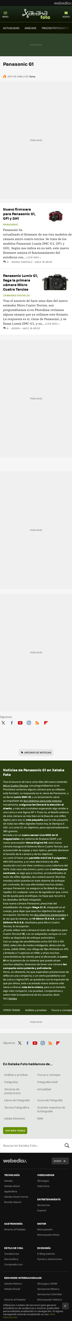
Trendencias (11, 1253)
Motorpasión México (49, 1299)
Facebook (12, 722)
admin (16, 328)
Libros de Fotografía (17, 1100)
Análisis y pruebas (36, 1010)
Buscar (67, 1145)
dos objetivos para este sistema (42, 800)
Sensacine (43, 1205)
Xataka (12, 998)
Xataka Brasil (12, 1289)
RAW (40, 1118)
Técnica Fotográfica (16, 1107)
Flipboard (46, 722)
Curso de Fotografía (49, 1100)
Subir (57, 1161)
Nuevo (66, 16)
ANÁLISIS (30, 28)
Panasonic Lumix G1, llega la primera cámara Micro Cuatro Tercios (20, 282)
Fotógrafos (11, 1082)
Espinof (41, 1210)
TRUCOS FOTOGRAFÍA (55, 28)
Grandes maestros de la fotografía (51, 1109)
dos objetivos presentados (50, 915)
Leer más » (33, 257)
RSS (37, 722)
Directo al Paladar (15, 1229)
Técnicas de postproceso (12, 1091)
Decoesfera (11, 1259)
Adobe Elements (14, 1118)
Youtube (20, 722)
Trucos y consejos (48, 1075)
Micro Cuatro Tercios (15, 785)
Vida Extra (43, 1186)
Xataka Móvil (12, 1186)
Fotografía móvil (47, 1082)
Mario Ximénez (22, 262)
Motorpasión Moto (48, 1234)
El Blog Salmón (46, 1253)
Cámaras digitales (16, 295)
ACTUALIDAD (11, 28)
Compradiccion (13, 1264)
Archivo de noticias (37, 752)
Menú (5, 16)
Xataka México (13, 1283)
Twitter (3, 722)
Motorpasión (45, 1229)
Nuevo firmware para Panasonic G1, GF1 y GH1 (19, 214)
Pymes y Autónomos (49, 1259)
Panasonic (10, 224)
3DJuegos (43, 1180)
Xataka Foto (36, 14)
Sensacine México (48, 1289)
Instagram (29, 722)
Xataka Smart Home (16, 1196)
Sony (32, 76)
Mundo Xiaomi (12, 1202)
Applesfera (10, 1191)
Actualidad (44, 1089)
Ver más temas (15, 1130)
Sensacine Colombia (49, 1294)
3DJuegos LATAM (47, 1283)
